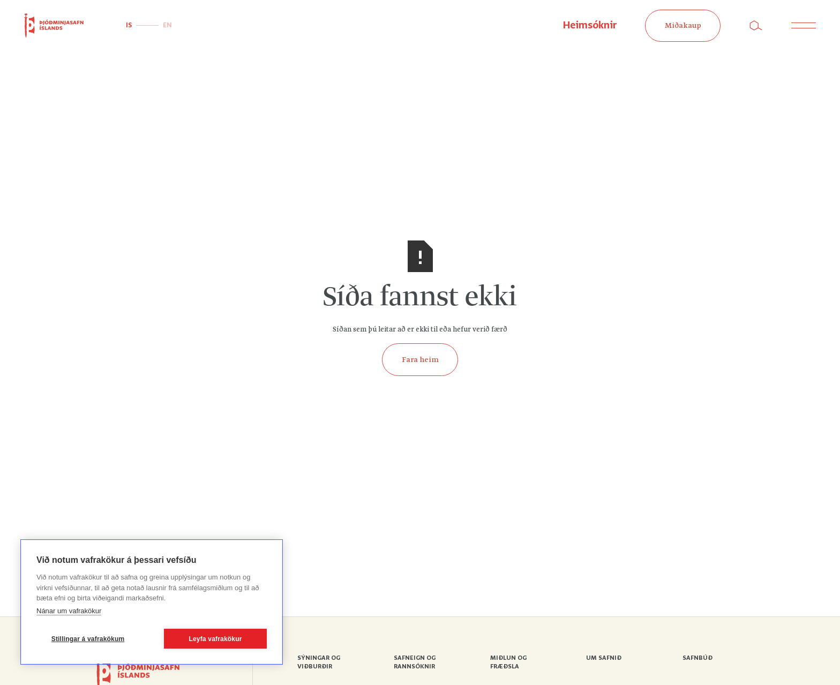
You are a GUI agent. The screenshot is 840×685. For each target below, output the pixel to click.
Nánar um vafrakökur (68, 611)
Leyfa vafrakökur (215, 639)
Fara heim (420, 360)
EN (167, 25)
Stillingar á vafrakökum (88, 639)
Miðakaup (683, 26)
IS (129, 25)
